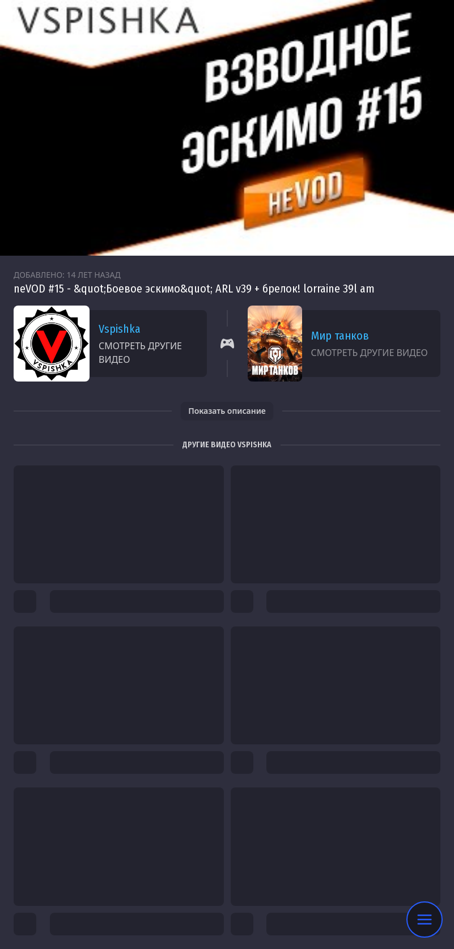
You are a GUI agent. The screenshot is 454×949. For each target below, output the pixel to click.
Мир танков (340, 335)
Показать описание (227, 410)
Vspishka (120, 329)
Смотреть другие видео (140, 353)
